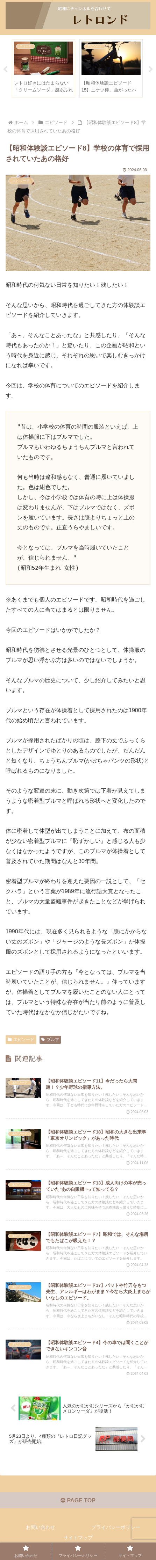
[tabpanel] (43, 68)
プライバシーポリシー (115, 1527)
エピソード (21, 1039)
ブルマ (50, 1039)
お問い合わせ (40, 1527)
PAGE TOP (78, 1500)
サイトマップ (78, 1537)
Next (150, 69)
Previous (5, 69)
